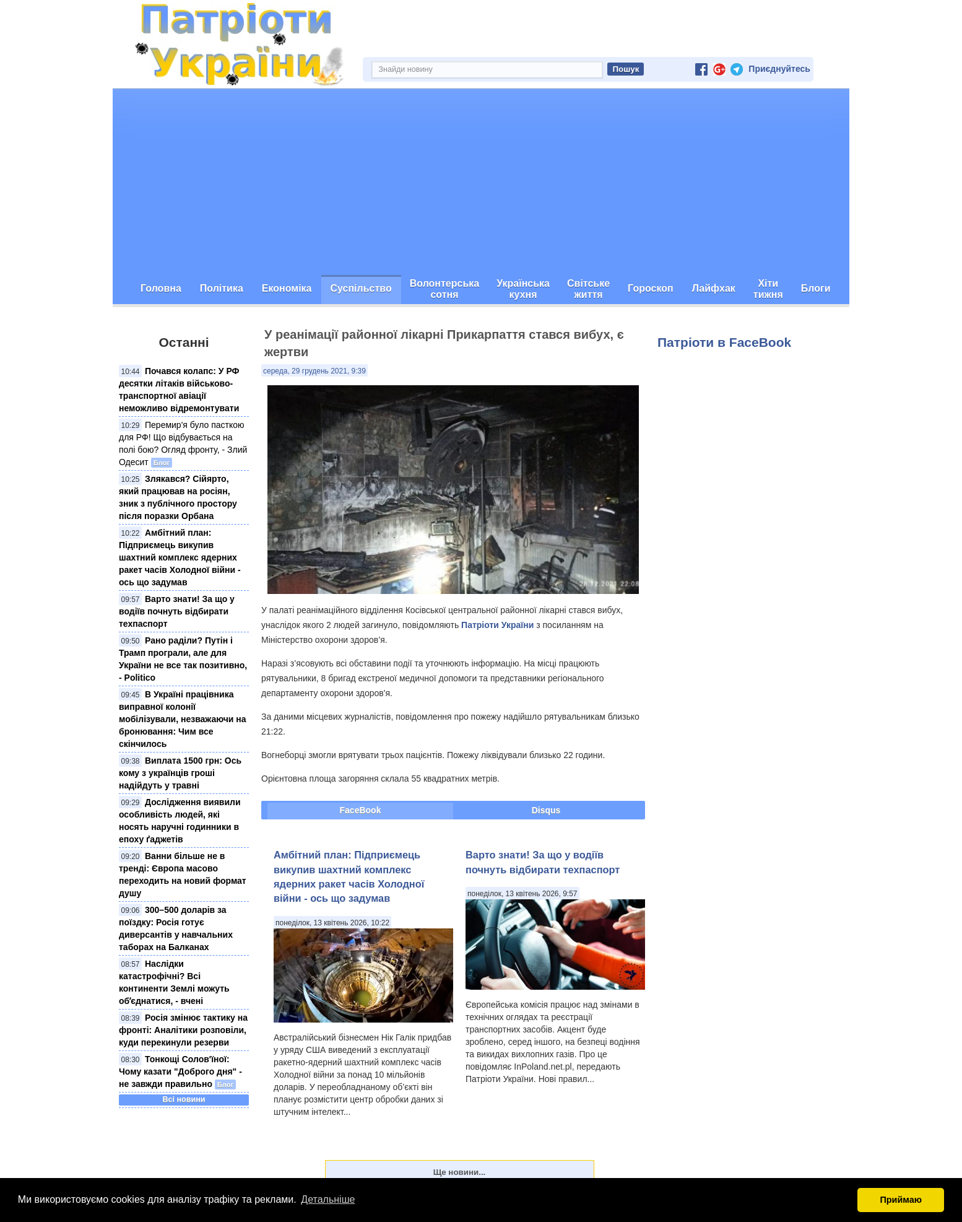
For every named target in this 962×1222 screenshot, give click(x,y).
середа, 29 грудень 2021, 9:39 (314, 371)
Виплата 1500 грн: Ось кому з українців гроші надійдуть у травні (180, 773)
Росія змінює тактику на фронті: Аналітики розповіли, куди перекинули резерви (183, 1030)
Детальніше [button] (328, 1199)
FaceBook (360, 810)
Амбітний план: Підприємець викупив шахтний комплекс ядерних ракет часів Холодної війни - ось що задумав (180, 557)
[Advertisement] (481, 182)
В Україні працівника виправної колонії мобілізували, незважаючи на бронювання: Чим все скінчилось (182, 719)
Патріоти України (497, 625)
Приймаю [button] (901, 1200)
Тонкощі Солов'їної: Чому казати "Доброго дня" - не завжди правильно (180, 1071)
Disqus (546, 810)
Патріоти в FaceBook (724, 342)
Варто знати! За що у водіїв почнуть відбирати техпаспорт (177, 611)
